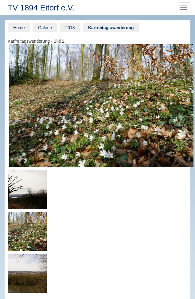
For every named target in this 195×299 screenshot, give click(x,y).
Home (19, 27)
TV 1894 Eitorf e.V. (41, 7)
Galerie (45, 27)
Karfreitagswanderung (111, 27)
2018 (70, 27)
